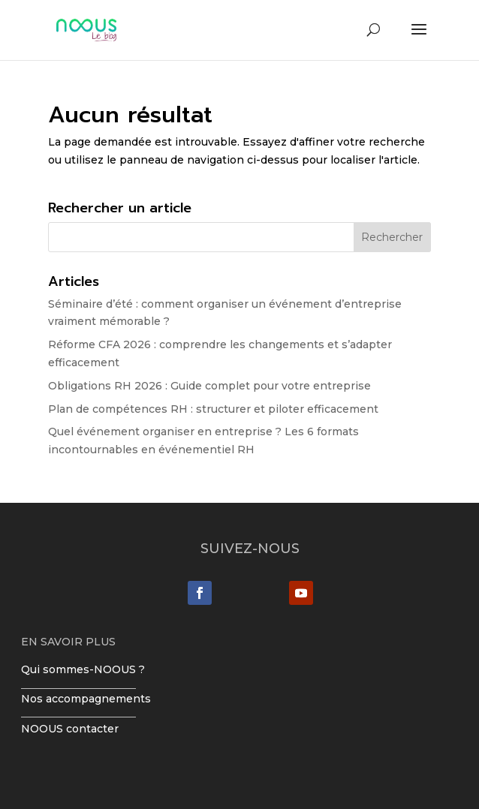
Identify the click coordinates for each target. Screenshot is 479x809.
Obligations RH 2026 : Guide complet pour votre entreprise (209, 385)
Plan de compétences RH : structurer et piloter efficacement (213, 409)
